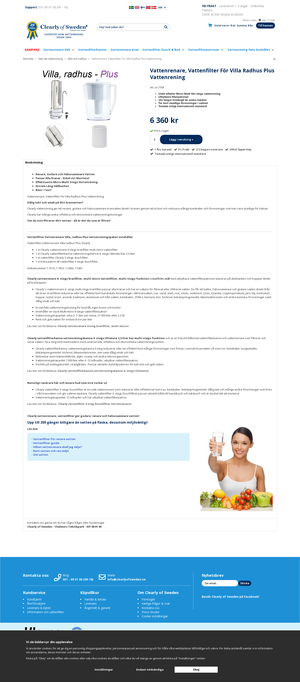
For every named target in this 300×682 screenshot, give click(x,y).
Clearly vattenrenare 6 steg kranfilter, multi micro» (93, 326)
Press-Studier (151, 612)
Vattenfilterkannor (92, 50)
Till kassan (265, 25)
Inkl (262, 20)
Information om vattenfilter (45, 612)
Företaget (148, 599)
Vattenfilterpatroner (206, 50)
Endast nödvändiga (150, 669)
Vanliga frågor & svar (156, 603)
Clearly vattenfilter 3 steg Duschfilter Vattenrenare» (95, 404)
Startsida (28, 59)
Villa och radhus (77, 59)
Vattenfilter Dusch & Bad (163, 50)
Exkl (271, 20)
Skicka (244, 583)
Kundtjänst (34, 599)
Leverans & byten (39, 608)
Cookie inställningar (155, 616)
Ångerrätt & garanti (97, 608)
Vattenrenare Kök (59, 50)
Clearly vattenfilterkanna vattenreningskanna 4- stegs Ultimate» (103, 371)
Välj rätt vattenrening (50, 59)
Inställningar (104, 669)
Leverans (90, 603)
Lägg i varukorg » (181, 139)
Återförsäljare (36, 603)
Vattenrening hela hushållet (251, 50)
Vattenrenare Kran (125, 50)
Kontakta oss (151, 608)
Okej (196, 669)
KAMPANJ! (32, 50)
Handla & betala (95, 599)
